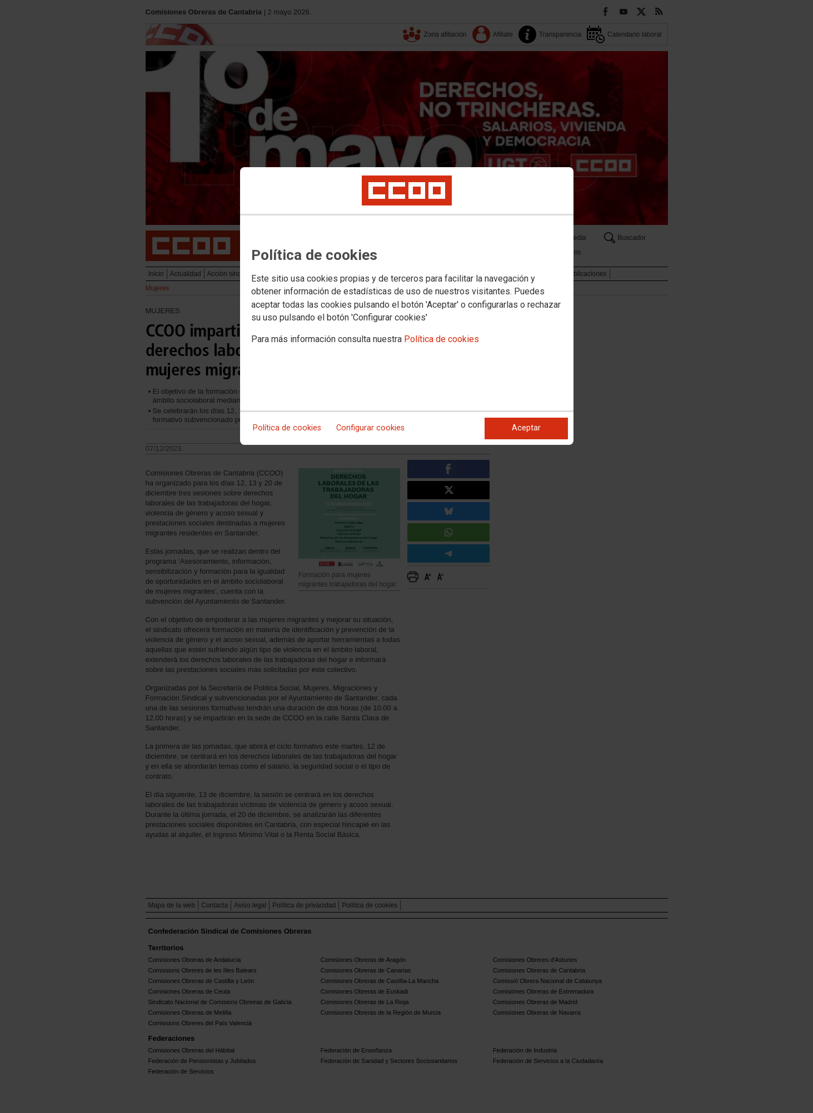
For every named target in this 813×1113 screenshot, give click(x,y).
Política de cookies (441, 339)
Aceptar (526, 428)
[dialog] (406, 306)
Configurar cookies (370, 428)
